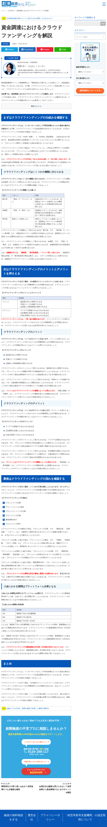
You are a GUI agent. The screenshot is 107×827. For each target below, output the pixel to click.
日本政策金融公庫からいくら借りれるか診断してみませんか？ (27, 18)
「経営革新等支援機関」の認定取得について (83, 816)
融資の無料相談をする (16, 816)
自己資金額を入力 (83, 78)
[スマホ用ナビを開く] (104, 4)
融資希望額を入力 (83, 67)
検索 (103, 24)
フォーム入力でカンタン (36, 772)
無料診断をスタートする (90, 90)
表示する (38, 107)
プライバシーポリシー (50, 816)
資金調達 (6, 44)
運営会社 (34, 816)
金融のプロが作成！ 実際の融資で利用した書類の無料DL (25, 709)
